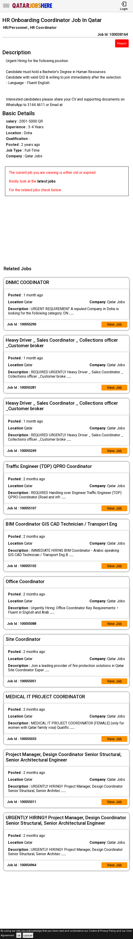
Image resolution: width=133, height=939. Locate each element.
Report (121, 43)
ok (18, 935)
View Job (114, 324)
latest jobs (46, 181)
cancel (28, 935)
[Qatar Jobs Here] (32, 7)
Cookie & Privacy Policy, (103, 930)
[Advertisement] (68, 228)
